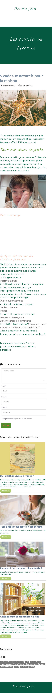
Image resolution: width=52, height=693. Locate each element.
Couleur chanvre (9, 307)
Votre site (4, 408)
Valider (6, 425)
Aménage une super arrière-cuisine (19, 616)
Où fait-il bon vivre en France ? (17, 476)
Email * (3, 386)
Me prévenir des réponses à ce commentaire (16, 419)
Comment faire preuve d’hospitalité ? (21, 568)
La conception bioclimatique (15, 320)
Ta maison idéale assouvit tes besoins (21, 526)
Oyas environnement (11, 300)
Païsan (4, 310)
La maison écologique (12, 317)
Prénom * (4, 397)
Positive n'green (8, 280)
